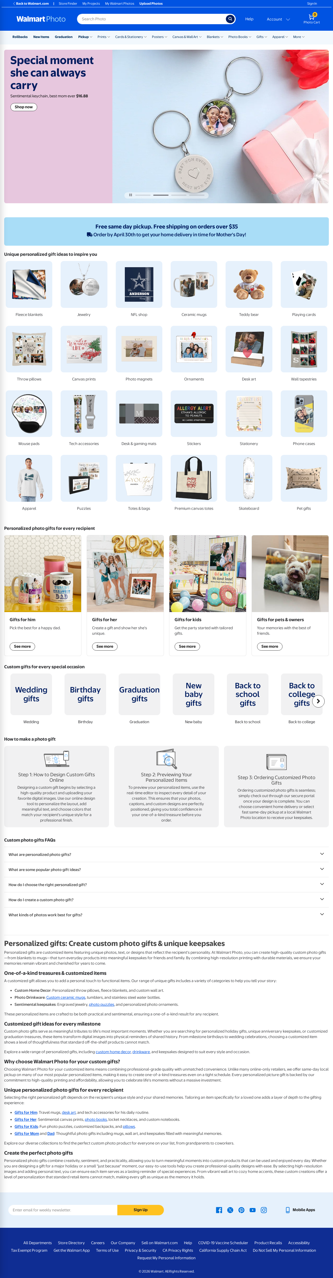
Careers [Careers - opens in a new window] (98, 1243)
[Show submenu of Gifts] (265, 36)
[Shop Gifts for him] (42, 595)
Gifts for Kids (26, 1126)
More (297, 37)
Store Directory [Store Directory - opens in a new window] (71, 1243)
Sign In (312, 3)
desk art (69, 1112)
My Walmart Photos (119, 3)
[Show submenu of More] (303, 36)
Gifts (260, 37)
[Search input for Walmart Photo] (151, 19)
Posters (158, 37)
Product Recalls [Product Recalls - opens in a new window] (268, 1243)
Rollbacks (20, 37)
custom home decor (113, 1052)
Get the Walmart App (72, 1250)
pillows (129, 1126)
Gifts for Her (25, 1119)
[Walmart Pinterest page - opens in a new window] (241, 1209)
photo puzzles (101, 1004)
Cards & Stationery (129, 37)
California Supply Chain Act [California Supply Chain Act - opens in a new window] (223, 1250)
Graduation (64, 37)
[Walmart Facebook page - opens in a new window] (219, 1209)
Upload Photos (151, 3)
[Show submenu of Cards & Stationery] (145, 36)
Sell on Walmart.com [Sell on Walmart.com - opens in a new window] (160, 1243)
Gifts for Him (26, 1112)
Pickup (83, 37)
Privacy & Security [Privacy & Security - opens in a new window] (140, 1250)
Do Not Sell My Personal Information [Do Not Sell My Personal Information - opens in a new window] (284, 1250)
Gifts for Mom (27, 1133)
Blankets (213, 37)
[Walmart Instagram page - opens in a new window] (264, 1209)
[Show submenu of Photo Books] (250, 36)
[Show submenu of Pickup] (91, 36)
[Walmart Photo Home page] (41, 19)
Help (249, 19)
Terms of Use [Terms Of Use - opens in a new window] (107, 1250)
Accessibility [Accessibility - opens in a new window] (299, 1243)
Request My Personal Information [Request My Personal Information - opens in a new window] (166, 1258)
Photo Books (238, 37)
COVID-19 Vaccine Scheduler (223, 1243)
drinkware (141, 1052)
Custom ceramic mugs (65, 997)
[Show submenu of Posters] (166, 36)
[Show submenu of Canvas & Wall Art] (200, 36)
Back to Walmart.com (30, 3)
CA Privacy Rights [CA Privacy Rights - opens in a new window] (178, 1250)
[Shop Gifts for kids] (207, 595)
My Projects (91, 3)
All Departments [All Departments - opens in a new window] (37, 1243)
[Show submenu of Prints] (108, 36)
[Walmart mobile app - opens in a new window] (300, 1209)
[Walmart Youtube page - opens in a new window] (252, 1209)
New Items (41, 37)
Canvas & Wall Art (185, 37)
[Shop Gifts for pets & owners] (290, 595)
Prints (102, 37)
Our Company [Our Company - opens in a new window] (123, 1243)
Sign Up (141, 1209)
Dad (50, 1133)
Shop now (24, 107)
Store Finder (68, 3)
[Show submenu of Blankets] (221, 36)
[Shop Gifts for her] (125, 595)
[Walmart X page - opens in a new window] (230, 1209)
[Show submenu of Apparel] (286, 36)
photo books (96, 1119)
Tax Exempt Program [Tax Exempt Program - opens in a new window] (29, 1250)
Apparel (278, 37)
